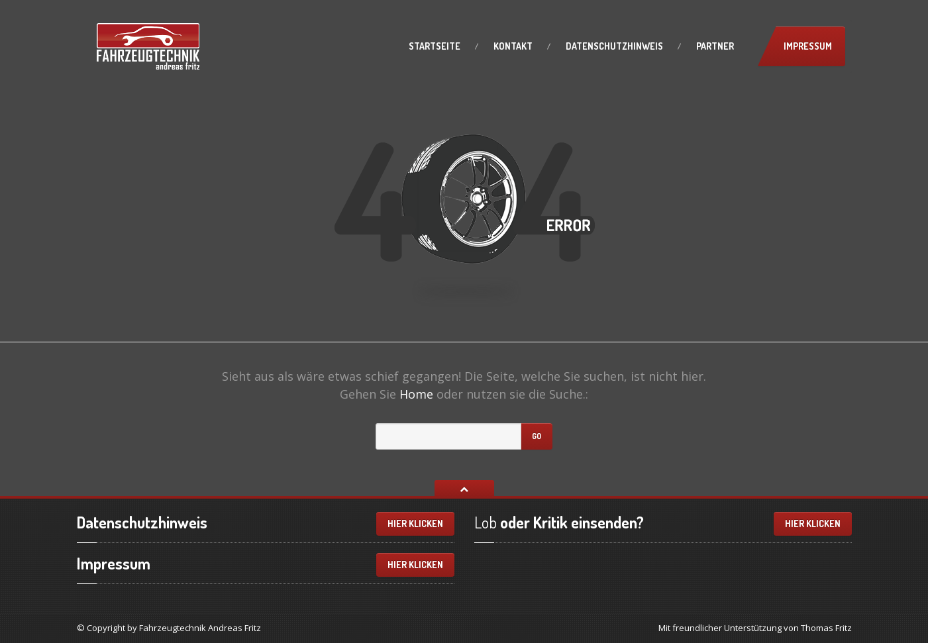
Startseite (434, 46)
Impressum (808, 46)
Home (416, 394)
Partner (715, 46)
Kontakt (513, 46)
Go (536, 436)
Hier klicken (415, 523)
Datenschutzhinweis (614, 46)
